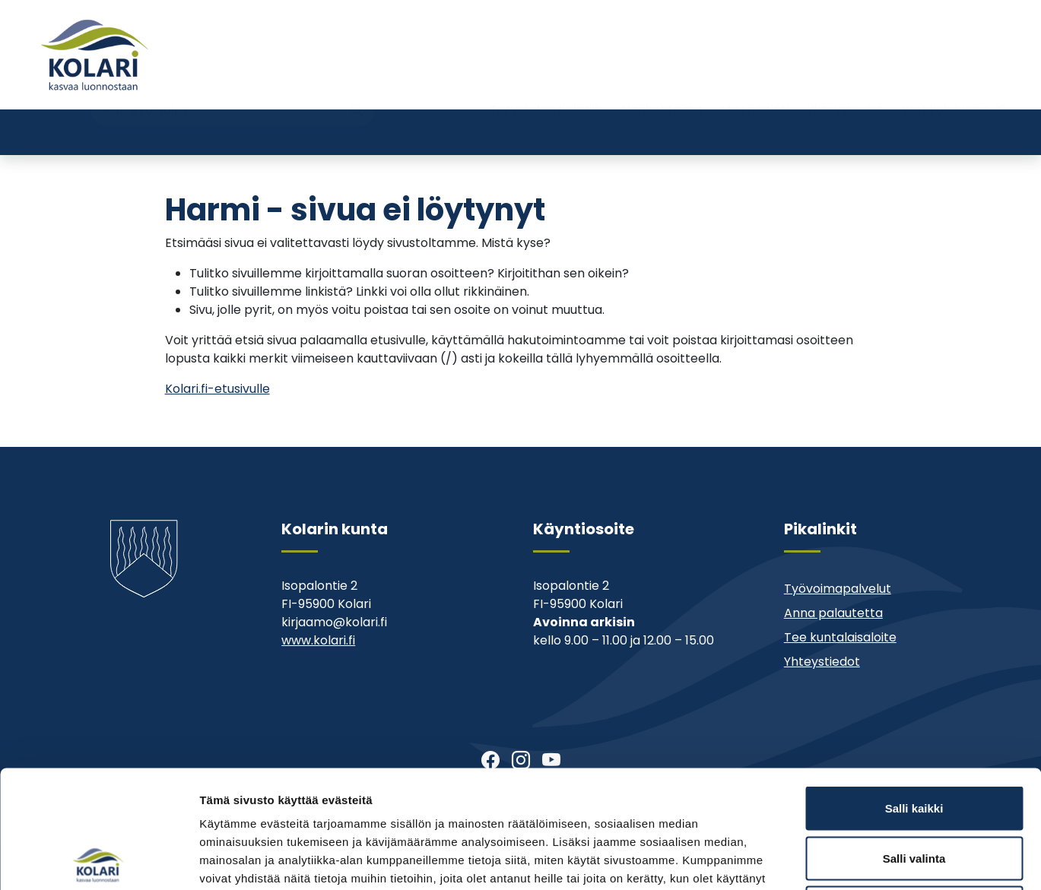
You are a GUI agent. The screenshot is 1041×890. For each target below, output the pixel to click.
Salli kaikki (914, 690)
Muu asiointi (754, 81)
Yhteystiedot (845, 81)
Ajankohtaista (661, 81)
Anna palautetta (833, 613)
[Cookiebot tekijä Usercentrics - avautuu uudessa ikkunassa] (98, 860)
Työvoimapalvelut (837, 588)
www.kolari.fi (318, 640)
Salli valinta (914, 740)
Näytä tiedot (813, 860)
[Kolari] (94, 54)
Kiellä (914, 790)
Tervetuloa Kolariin (545, 81)
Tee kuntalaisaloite (840, 637)
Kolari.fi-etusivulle (217, 388)
